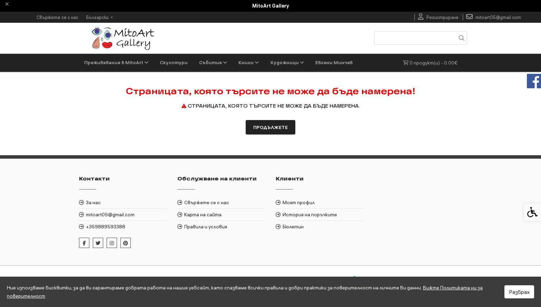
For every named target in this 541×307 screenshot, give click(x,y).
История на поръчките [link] (310, 214)
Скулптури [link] (174, 62)
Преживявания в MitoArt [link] (116, 62)
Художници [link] (287, 62)
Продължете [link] (270, 127)
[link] (438, 17)
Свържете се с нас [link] (57, 17)
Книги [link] (248, 62)
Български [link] (98, 17)
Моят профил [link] (299, 202)
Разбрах (519, 291)
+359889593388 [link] (105, 227)
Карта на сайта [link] (203, 214)
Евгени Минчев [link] (334, 62)
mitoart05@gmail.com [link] (110, 214)
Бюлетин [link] (293, 227)
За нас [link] (93, 202)
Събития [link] (213, 62)
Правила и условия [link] (205, 227)
